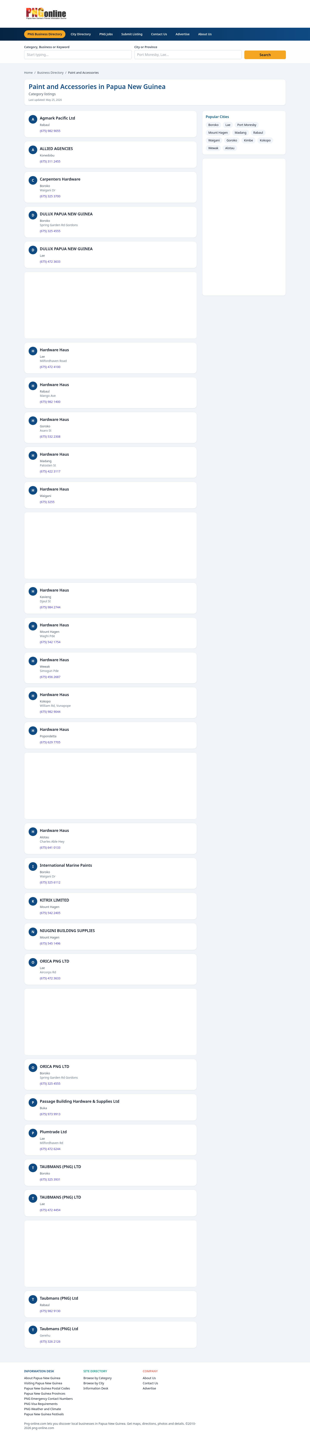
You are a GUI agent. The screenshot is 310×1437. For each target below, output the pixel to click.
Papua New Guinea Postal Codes (47, 1388)
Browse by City (94, 1383)
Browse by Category (98, 1378)
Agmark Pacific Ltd (57, 118)
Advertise (183, 34)
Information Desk (96, 1388)
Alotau (229, 148)
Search (265, 54)
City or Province (145, 47)
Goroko (232, 140)
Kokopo (265, 140)
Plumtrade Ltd (53, 1131)
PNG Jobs (106, 34)
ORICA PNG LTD (54, 961)
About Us (205, 34)
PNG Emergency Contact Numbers (48, 1399)
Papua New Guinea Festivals (44, 1414)
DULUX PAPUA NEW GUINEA (66, 213)
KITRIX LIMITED (54, 900)
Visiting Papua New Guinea (43, 1383)
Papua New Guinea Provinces (44, 1393)
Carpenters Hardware (60, 179)
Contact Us (159, 34)
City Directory (81, 34)
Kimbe (248, 140)
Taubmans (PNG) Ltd (59, 1298)
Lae (227, 125)
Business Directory (50, 73)
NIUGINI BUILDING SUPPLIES (67, 930)
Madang (240, 132)
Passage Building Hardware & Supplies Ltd (79, 1101)
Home (28, 73)
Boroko (213, 125)
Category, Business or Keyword (47, 47)
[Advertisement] (207, 13)
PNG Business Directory (45, 34)
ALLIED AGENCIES (56, 148)
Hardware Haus (54, 349)
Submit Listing (132, 34)
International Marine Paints (66, 865)
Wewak (213, 148)
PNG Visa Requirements (40, 1404)
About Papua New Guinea (42, 1378)
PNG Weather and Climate (42, 1409)
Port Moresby (246, 125)
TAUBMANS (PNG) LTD (60, 1166)
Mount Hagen (218, 132)
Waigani (214, 140)
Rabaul (258, 132)
